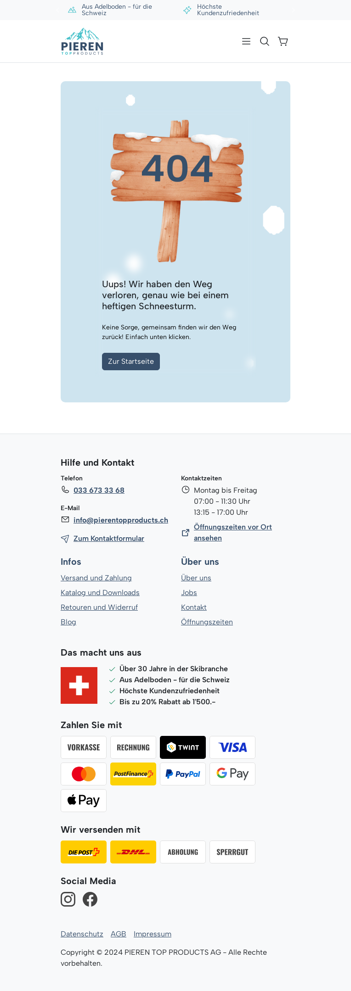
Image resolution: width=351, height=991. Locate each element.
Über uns (200, 562)
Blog (68, 622)
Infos (71, 562)
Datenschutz (82, 934)
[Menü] (246, 41)
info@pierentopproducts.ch (120, 520)
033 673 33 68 (99, 490)
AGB (118, 934)
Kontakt (194, 607)
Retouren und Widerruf (99, 607)
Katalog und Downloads (100, 592)
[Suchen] (264, 41)
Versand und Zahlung (96, 577)
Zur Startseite (130, 361)
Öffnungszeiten (206, 622)
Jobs (189, 592)
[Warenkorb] (283, 41)
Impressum (151, 934)
